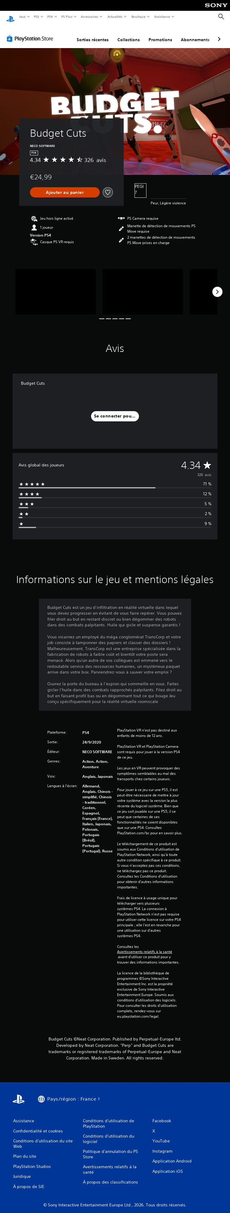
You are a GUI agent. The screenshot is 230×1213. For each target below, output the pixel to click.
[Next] (217, 286)
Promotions (160, 34)
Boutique (138, 16)
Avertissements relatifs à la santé (144, 946)
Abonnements (195, 34)
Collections (128, 34)
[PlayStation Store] (31, 33)
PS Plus (66, 16)
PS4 (50, 16)
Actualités (114, 16)
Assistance (162, 16)
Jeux (22, 16)
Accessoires (89, 16)
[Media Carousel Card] (55, 286)
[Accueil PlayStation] (10, 17)
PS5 (37, 16)
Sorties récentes (93, 34)
